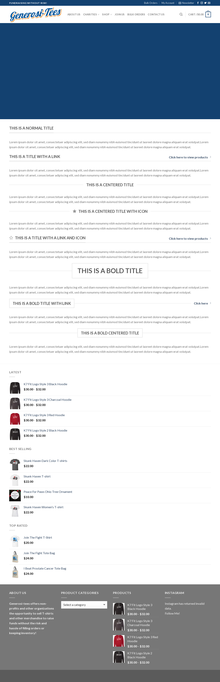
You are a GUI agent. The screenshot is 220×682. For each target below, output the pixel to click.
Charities (91, 14)
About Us (74, 14)
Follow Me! (172, 613)
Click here (202, 303)
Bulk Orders (150, 2)
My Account (168, 2)
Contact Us (156, 14)
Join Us (120, 14)
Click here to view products (190, 157)
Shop (107, 14)
